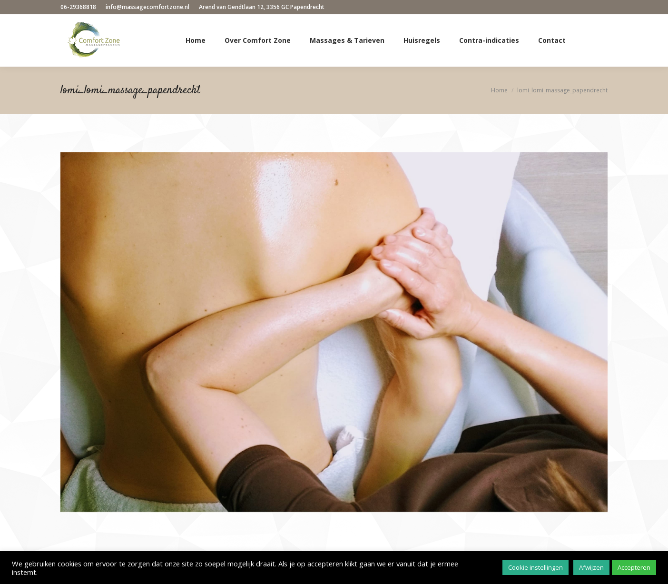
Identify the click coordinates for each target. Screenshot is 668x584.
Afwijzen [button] (591, 567)
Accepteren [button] (634, 567)
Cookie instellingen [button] (535, 567)
